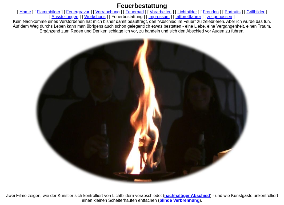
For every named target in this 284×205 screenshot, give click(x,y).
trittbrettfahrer (188, 16)
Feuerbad (135, 12)
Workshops (95, 16)
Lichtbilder (187, 12)
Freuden (211, 12)
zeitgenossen (219, 16)
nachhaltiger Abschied (187, 195)
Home (25, 12)
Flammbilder (48, 12)
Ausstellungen (64, 16)
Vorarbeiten (160, 12)
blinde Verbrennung (179, 200)
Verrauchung (107, 12)
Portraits (233, 12)
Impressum (159, 16)
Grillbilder (255, 12)
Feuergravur (77, 12)
